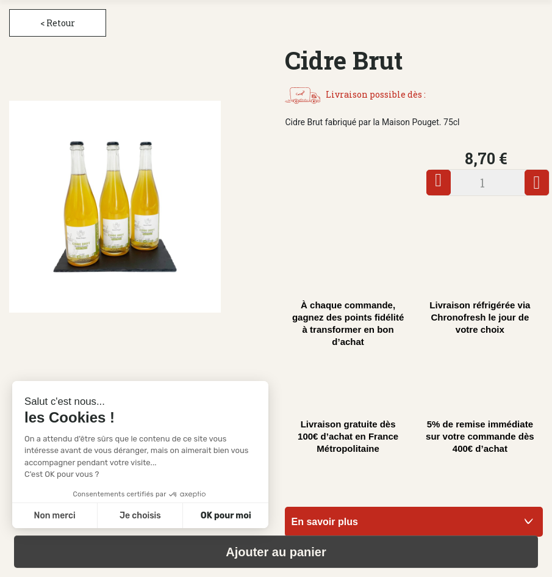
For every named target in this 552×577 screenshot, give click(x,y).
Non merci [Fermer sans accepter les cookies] (54, 515)
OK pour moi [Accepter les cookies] (226, 515)
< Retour (57, 23)
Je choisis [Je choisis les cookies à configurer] (140, 515)
